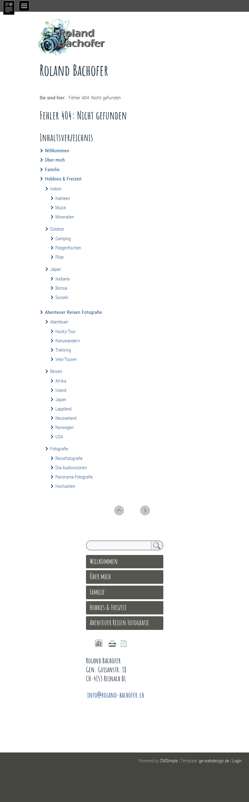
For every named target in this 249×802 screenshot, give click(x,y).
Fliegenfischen (68, 248)
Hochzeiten (65, 486)
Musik (60, 207)
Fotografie (59, 449)
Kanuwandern (67, 341)
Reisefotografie (69, 458)
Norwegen (64, 427)
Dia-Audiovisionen (71, 467)
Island (60, 390)
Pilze (59, 257)
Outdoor (57, 229)
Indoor (56, 189)
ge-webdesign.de (214, 761)
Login (237, 761)
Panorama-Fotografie (74, 477)
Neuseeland (65, 418)
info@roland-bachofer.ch (115, 695)
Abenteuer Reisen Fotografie (73, 312)
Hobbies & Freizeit (63, 179)
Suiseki (61, 297)
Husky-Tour (65, 331)
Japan (55, 269)
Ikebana (62, 279)
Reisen (56, 371)
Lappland (63, 409)
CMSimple (169, 761)
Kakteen (62, 198)
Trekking (63, 350)
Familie (52, 169)
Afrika (60, 381)
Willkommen (57, 151)
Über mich (55, 160)
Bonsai (61, 288)
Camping (63, 238)
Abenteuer (59, 322)
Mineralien (64, 217)
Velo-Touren (66, 359)
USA (59, 437)
